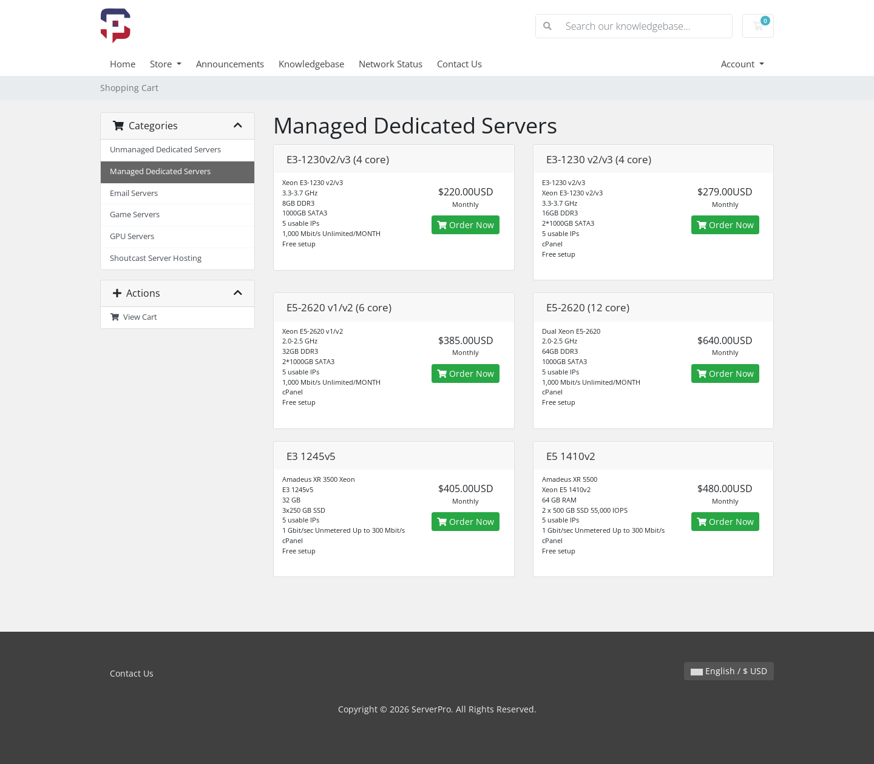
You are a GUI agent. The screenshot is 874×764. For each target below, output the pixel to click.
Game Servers (135, 214)
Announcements (230, 64)
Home (122, 64)
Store (162, 64)
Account (739, 64)
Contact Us (459, 64)
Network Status (390, 64)
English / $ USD (729, 671)
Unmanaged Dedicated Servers (165, 149)
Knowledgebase (311, 64)
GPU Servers (132, 236)
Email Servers (134, 193)
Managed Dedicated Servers (160, 171)
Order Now (465, 225)
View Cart (133, 317)
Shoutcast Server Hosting (156, 258)
